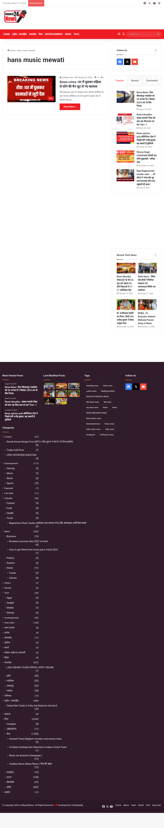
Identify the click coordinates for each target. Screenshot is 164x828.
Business (11, 536)
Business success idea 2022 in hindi (28, 541)
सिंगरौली (10, 782)
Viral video (9, 623)
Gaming (11, 468)
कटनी (6, 648)
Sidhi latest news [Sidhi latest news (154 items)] (93, 429)
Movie (10, 473)
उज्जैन (7, 633)
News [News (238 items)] (105, 408)
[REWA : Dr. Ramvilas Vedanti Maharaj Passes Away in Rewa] (147, 305)
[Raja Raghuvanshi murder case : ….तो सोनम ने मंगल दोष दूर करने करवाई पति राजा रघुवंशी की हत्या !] (125, 175)
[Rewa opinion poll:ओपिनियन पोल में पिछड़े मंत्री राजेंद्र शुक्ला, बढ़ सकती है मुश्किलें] (125, 138)
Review (7, 588)
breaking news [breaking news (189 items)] (92, 386)
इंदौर (9, 676)
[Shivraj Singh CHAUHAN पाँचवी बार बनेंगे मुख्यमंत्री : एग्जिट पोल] (125, 157)
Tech (76, 34)
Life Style (8, 493)
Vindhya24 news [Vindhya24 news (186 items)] (107, 435)
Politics (10, 558)
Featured (8, 488)
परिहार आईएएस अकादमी (14, 653)
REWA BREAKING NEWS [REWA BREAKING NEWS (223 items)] (96, 413)
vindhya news (68, 77)
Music (10, 478)
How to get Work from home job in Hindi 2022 (33, 550)
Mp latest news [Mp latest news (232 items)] (92, 402)
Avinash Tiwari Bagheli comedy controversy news (35, 739)
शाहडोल (10, 772)
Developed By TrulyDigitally (69, 805)
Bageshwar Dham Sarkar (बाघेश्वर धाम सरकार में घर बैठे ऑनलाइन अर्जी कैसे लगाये (47, 523)
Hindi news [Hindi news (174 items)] (107, 386)
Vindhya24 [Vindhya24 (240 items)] (90, 435)
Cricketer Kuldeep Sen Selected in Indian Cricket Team (38, 747)
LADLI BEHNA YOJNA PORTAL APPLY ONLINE (30, 667)
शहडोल (7, 792)
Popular (119, 80)
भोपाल (9, 691)
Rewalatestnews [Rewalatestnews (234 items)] (93, 424)
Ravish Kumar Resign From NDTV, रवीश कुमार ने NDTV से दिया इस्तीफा (40, 442)
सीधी (9, 787)
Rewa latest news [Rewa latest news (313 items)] (93, 418)
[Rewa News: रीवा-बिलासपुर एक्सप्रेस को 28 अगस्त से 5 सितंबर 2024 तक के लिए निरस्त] (125, 97)
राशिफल (7, 696)
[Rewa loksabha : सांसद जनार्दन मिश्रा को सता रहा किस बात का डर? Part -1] (125, 119)
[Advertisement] (109, 18)
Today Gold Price (15, 450)
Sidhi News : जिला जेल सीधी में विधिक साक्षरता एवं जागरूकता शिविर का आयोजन (147, 284)
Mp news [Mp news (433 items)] (107, 402)
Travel (10, 518)
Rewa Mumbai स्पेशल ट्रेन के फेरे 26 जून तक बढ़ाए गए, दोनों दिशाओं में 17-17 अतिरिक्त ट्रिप (125, 284)
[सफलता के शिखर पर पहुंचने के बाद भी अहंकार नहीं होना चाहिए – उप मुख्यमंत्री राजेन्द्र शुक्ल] (49, 401)
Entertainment (54, 34)
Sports (10, 483)
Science (11, 563)
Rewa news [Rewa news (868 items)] (109, 424)
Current (8, 437)
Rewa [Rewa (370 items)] (114, 408)
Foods (12, 573)
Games (13, 578)
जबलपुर (10, 686)
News (68, 34)
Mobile (10, 608)
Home (7, 34)
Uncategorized (11, 618)
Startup (10, 613)
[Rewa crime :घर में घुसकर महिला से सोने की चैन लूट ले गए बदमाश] (31, 89)
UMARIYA (11, 729)
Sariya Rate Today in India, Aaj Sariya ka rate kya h (32, 706)
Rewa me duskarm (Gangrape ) (25, 755)
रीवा (8, 734)
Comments (152, 80)
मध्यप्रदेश (32, 34)
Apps (9, 598)
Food (9, 508)
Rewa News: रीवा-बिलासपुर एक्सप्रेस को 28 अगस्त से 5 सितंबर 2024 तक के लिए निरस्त (146, 99)
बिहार (6, 657)
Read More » (70, 106)
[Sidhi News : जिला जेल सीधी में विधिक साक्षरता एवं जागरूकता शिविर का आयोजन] (147, 268)
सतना (9, 777)
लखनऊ (7, 714)
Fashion (11, 503)
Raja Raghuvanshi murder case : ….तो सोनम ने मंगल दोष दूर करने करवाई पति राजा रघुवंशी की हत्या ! (146, 178)
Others (7, 583)
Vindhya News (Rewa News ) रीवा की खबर (30, 764)
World (10, 568)
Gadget (10, 603)
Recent (135, 80)
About (126, 805)
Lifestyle (8, 498)
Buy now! (156, 805)
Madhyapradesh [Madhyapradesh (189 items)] (108, 391)
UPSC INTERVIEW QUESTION (21, 455)
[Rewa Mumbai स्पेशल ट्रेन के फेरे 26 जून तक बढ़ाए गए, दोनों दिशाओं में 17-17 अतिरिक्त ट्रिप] (126, 268)
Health (10, 513)
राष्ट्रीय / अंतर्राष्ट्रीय (19, 34)
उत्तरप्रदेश (8, 638)
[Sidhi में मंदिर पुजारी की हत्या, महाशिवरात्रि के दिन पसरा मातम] (49, 386)
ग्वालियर (10, 681)
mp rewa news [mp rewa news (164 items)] (92, 408)
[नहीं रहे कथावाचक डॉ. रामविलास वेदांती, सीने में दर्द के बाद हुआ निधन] (74, 394)
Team (133, 805)
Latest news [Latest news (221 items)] (91, 391)
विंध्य (41, 34)
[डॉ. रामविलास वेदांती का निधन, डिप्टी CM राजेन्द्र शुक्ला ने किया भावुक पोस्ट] (126, 305)
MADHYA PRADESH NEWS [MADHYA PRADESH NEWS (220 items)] (97, 397)
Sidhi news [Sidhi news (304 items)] (109, 429)
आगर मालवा (9, 628)
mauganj (11, 724)
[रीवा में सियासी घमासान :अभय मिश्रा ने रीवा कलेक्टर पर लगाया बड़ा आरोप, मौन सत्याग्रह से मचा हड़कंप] (61, 401)
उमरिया (7, 643)
